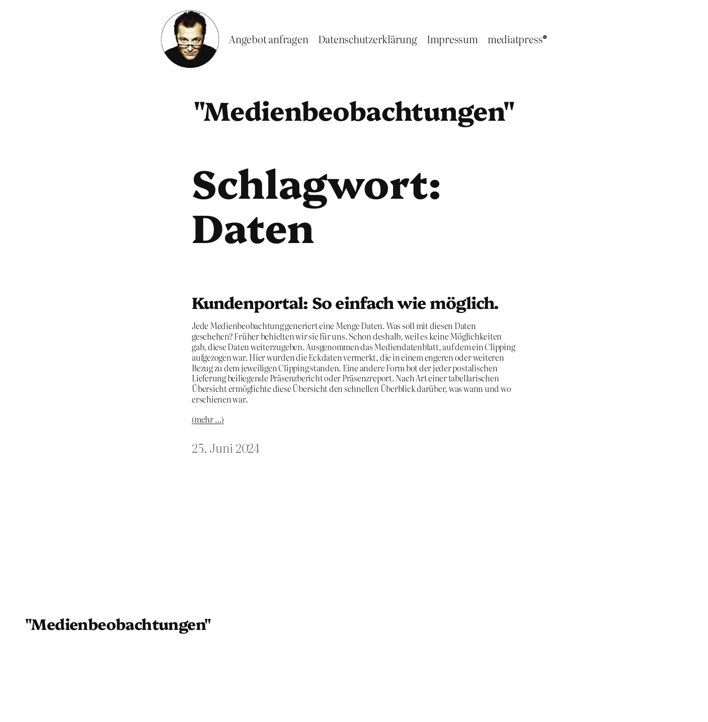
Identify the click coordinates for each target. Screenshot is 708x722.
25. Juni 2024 (226, 447)
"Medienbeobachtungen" (354, 109)
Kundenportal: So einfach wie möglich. (345, 302)
